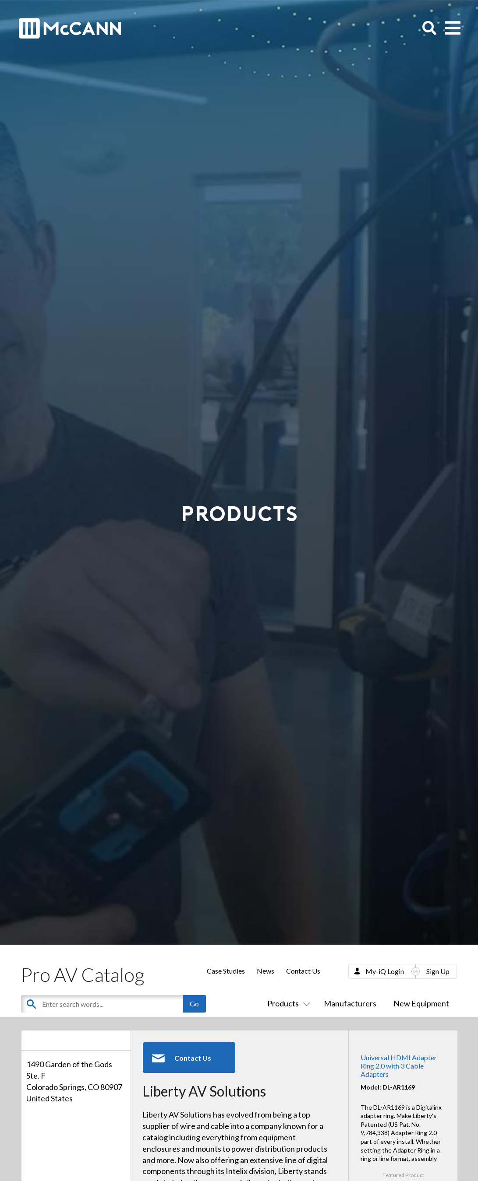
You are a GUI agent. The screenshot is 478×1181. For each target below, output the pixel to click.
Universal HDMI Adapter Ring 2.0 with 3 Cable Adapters (399, 1065)
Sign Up (438, 971)
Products (287, 1003)
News (265, 971)
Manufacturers (350, 1003)
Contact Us (303, 971)
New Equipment (421, 1003)
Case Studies (226, 971)
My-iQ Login (384, 971)
